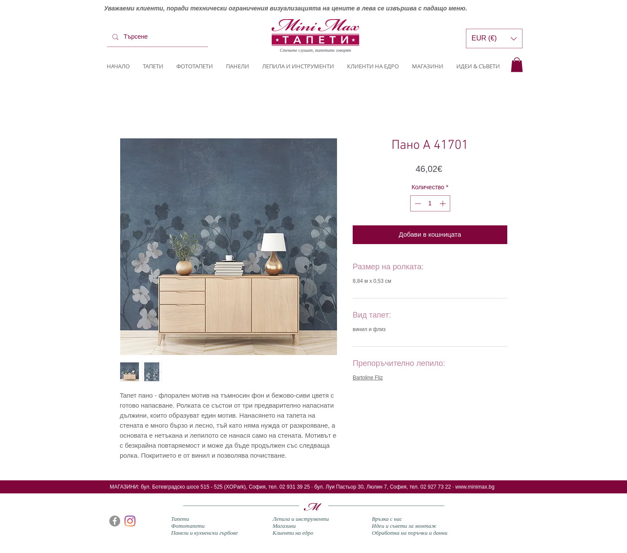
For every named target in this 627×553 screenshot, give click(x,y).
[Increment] (443, 203)
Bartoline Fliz (368, 378)
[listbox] (494, 38)
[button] (517, 64)
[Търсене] (156, 37)
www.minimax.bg (475, 487)
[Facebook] (114, 521)
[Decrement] (416, 203)
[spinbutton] (430, 203)
